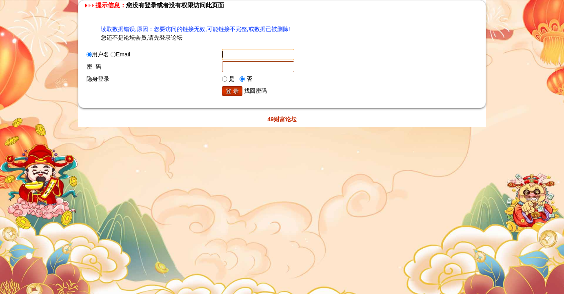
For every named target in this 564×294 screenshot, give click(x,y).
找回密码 (255, 90)
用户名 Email (108, 54)
